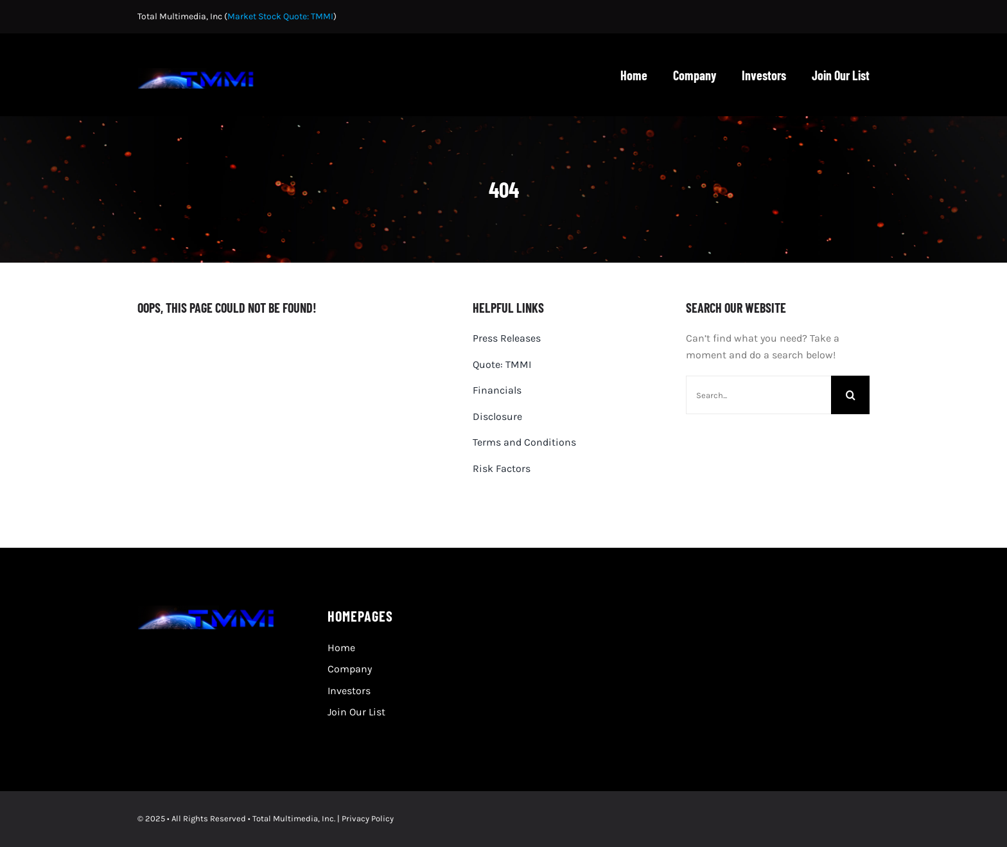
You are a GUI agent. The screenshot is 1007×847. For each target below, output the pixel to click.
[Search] (850, 395)
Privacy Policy (368, 818)
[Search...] (758, 395)
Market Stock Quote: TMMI (280, 16)
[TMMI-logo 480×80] (199, 73)
